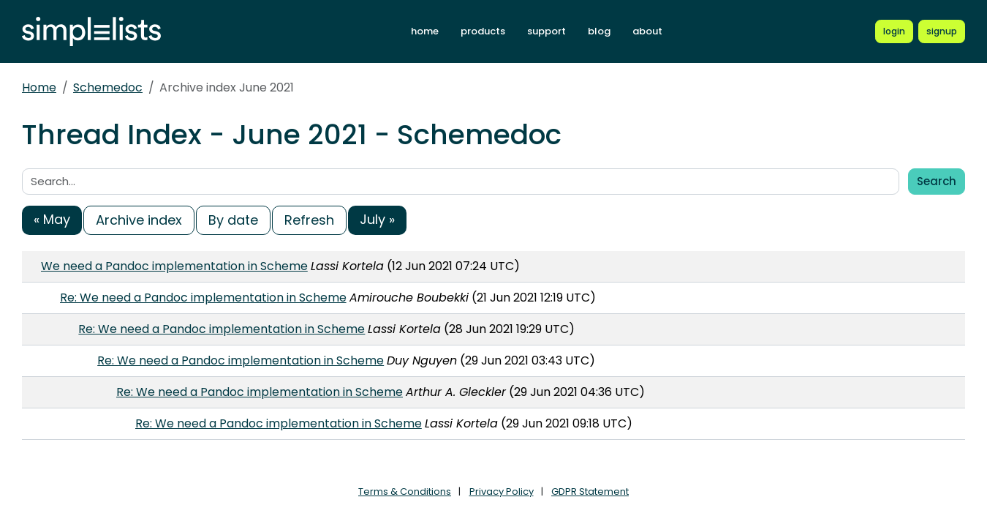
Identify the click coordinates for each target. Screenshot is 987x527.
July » (377, 219)
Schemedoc (108, 87)
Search (936, 181)
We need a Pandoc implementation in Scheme (174, 266)
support (546, 31)
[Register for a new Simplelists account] (941, 31)
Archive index (139, 220)
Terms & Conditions (404, 491)
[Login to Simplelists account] (894, 31)
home (425, 31)
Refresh (309, 220)
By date (233, 220)
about (647, 31)
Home (39, 87)
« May (52, 219)
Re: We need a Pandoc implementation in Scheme (203, 297)
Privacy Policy (501, 491)
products (483, 31)
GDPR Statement (590, 491)
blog (599, 31)
